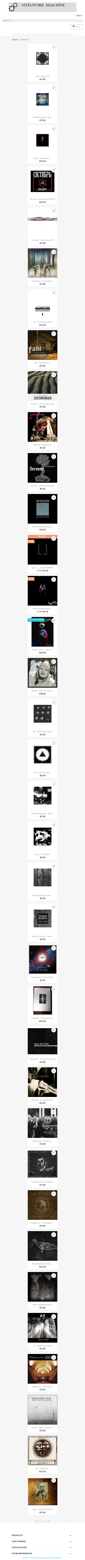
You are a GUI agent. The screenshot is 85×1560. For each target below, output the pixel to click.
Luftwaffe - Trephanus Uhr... (42, 1018)
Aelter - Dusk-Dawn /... (42, 158)
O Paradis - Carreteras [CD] (42, 240)
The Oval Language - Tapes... (42, 813)
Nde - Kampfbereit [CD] (42, 1305)
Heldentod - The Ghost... (42, 1141)
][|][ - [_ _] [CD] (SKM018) (42, 567)
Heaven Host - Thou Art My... (42, 977)
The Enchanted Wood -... (42, 608)
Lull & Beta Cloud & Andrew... (42, 1182)
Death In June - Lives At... (42, 650)
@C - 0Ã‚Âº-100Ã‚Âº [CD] (42, 731)
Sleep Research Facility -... (42, 1264)
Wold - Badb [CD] (43, 76)
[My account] (79, 15)
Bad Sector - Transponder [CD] (42, 1059)
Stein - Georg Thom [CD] (42, 1509)
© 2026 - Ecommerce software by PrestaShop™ (42, 1558)
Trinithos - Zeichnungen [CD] (42, 404)
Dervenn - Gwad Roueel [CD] (42, 486)
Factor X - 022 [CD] (42, 854)
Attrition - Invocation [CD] (42, 1100)
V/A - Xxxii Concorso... (42, 772)
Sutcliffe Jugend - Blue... (42, 117)
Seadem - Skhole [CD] (42, 445)
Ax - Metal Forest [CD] (42, 1346)
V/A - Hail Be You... (42, 1468)
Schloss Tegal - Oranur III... (42, 1427)
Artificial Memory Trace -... (42, 895)
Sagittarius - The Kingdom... (42, 1223)
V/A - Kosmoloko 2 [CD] (42, 322)
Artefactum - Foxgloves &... (42, 281)
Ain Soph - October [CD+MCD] (42, 199)
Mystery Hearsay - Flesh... (42, 936)
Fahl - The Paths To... (42, 363)
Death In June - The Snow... (42, 691)
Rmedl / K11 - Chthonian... (42, 1387)
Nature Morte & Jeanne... (42, 527)
